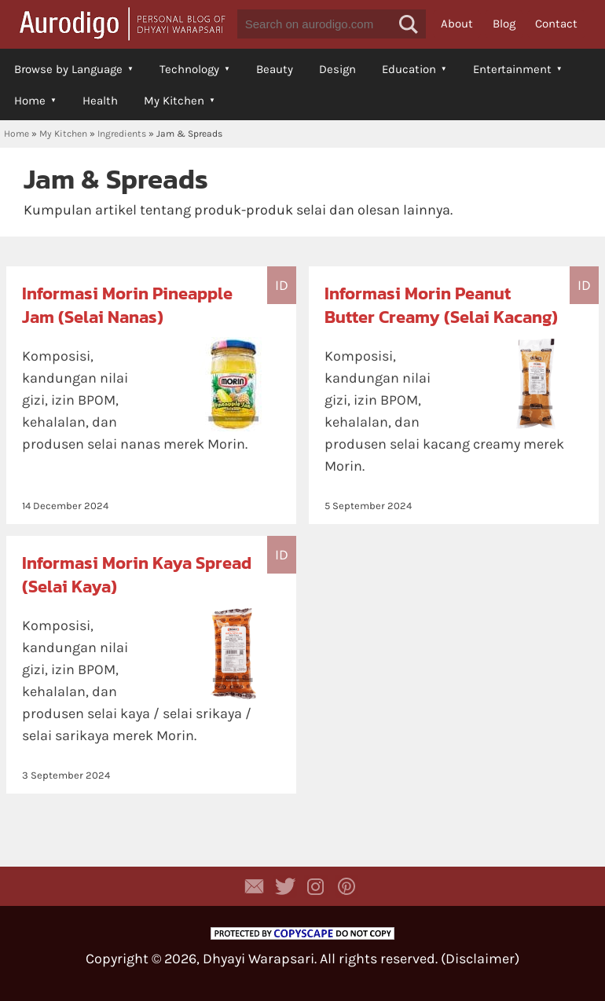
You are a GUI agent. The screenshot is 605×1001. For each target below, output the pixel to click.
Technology (189, 69)
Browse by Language (68, 69)
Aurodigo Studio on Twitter (285, 886)
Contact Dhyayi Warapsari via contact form (254, 886)
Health (100, 101)
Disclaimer (480, 958)
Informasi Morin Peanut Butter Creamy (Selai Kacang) (441, 305)
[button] (408, 24)
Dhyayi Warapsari (258, 958)
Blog (504, 23)
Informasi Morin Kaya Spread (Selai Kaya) (136, 575)
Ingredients (121, 133)
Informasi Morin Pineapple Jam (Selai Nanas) (127, 305)
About (457, 23)
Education (409, 69)
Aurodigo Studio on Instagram (316, 886)
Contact (556, 23)
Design (337, 69)
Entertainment (512, 69)
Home (30, 101)
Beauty (274, 69)
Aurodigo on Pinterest (346, 886)
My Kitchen (174, 101)
